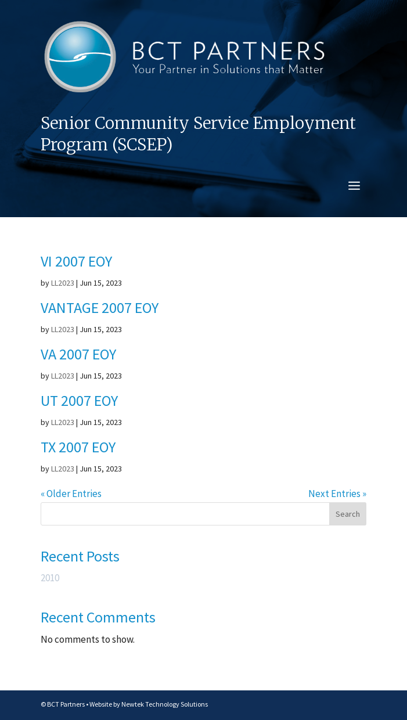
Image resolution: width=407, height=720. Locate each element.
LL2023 (62, 283)
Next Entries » (337, 493)
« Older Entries (71, 493)
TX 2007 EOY (78, 446)
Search (348, 514)
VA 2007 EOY (78, 353)
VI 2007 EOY (76, 261)
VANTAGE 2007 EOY (100, 307)
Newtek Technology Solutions (164, 704)
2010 (50, 577)
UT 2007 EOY (79, 400)
